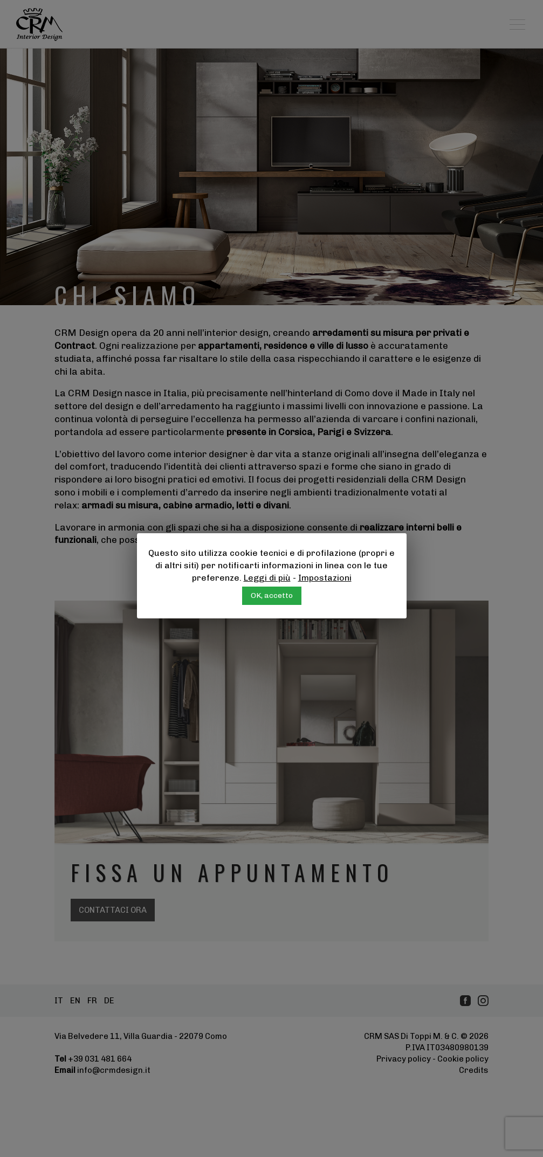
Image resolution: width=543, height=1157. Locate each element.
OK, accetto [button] (272, 595)
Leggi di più (267, 578)
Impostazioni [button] (325, 578)
